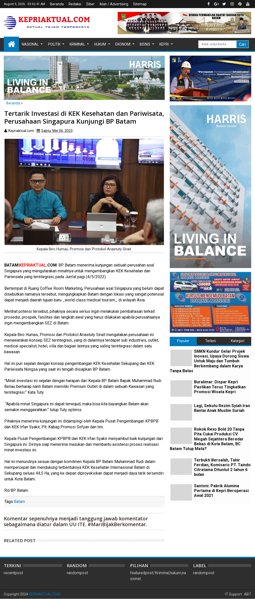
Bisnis (145, 44)
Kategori (237, 341)
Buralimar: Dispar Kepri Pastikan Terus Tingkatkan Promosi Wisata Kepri (220, 387)
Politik (54, 44)
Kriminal (77, 44)
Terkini (210, 341)
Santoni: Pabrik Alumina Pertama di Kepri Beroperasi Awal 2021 (221, 490)
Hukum (100, 44)
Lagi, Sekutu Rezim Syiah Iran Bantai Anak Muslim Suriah (222, 408)
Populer (183, 341)
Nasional (30, 44)
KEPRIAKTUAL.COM (44, 594)
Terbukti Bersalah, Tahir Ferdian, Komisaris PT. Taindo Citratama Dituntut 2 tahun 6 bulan (222, 467)
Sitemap (140, 4)
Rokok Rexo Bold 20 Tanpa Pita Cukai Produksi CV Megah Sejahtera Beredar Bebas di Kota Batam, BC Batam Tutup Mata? (207, 439)
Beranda (57, 4)
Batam (19, 501)
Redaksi (75, 4)
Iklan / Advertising (114, 4)
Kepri (164, 44)
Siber (90, 4)
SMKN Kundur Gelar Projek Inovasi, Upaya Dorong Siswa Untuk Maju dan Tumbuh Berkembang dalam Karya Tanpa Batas (209, 361)
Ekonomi (123, 44)
